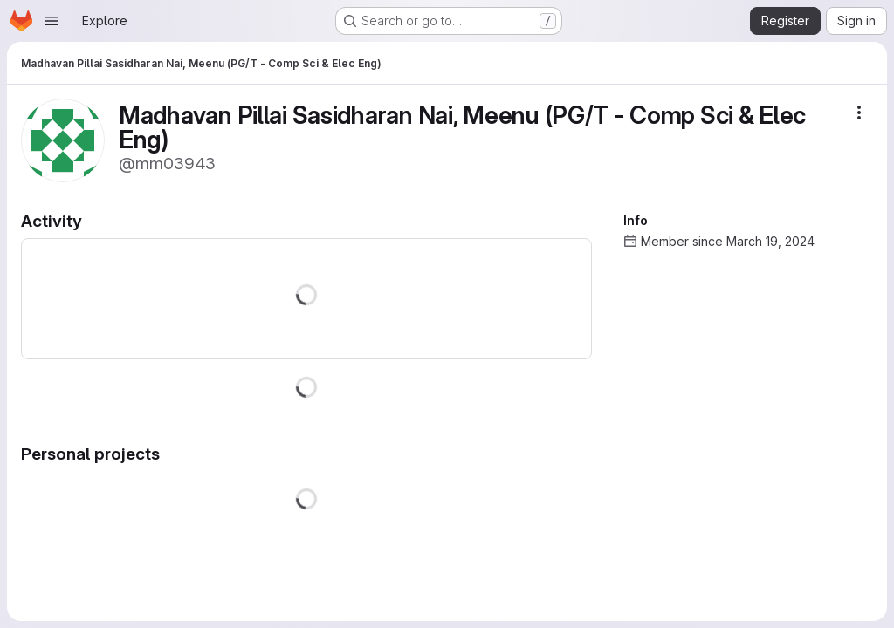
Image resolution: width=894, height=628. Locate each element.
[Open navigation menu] (51, 21)
